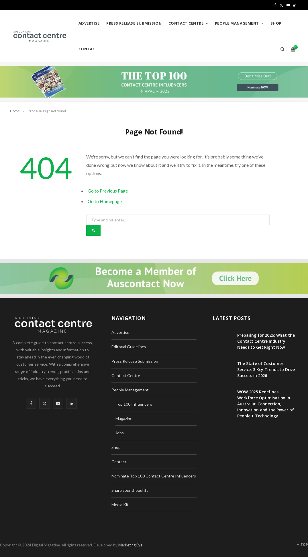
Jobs (119, 432)
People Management (237, 23)
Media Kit (120, 504)
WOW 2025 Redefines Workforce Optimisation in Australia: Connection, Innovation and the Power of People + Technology (265, 404)
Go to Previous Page (108, 190)
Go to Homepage (105, 201)
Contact (88, 48)
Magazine (123, 418)
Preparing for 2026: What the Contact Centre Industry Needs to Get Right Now (266, 341)
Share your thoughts (129, 490)
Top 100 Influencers (133, 404)
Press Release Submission (134, 23)
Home (15, 111)
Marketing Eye (130, 545)
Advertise (89, 23)
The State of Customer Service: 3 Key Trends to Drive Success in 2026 (266, 369)
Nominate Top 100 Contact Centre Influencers (153, 475)
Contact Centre (185, 23)
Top (302, 544)
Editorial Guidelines (128, 346)
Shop (276, 23)
